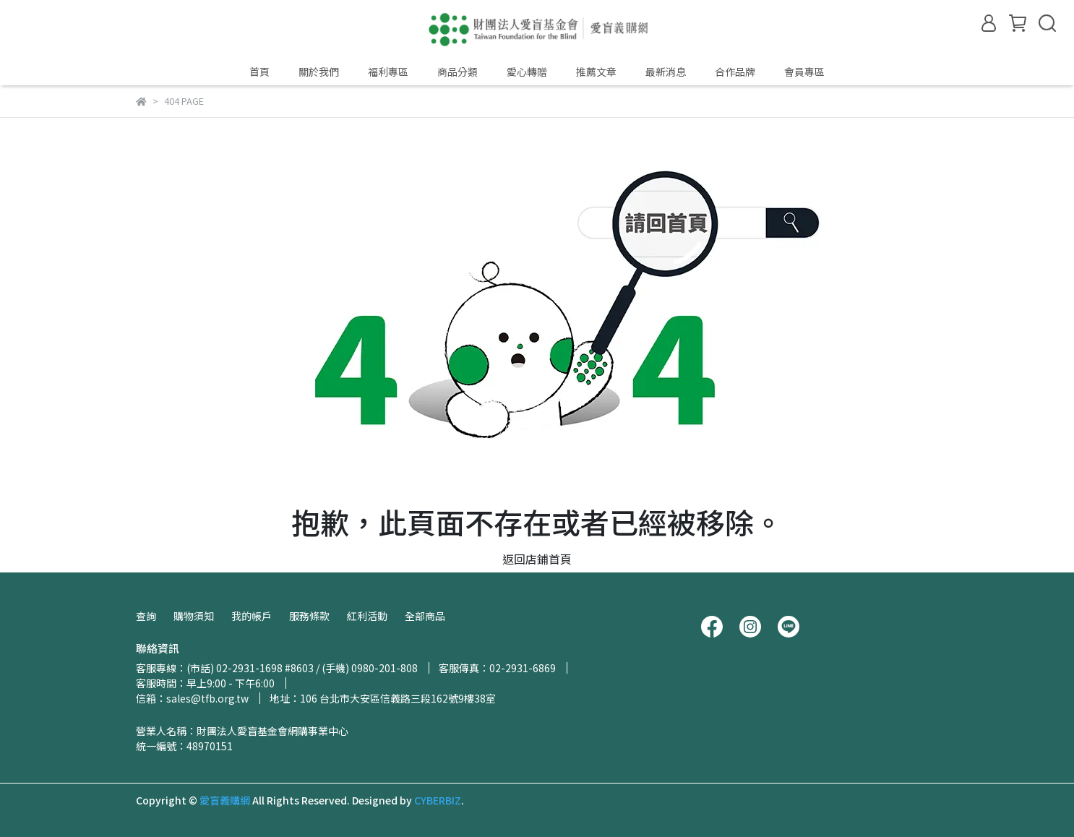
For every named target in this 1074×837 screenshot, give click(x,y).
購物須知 (193, 616)
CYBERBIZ (437, 800)
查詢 (146, 616)
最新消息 (665, 71)
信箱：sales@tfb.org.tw (192, 698)
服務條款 (309, 616)
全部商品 (425, 616)
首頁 (259, 71)
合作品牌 (735, 71)
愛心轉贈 (527, 71)
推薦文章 (596, 71)
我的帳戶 (251, 616)
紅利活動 (367, 616)
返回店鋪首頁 (537, 558)
